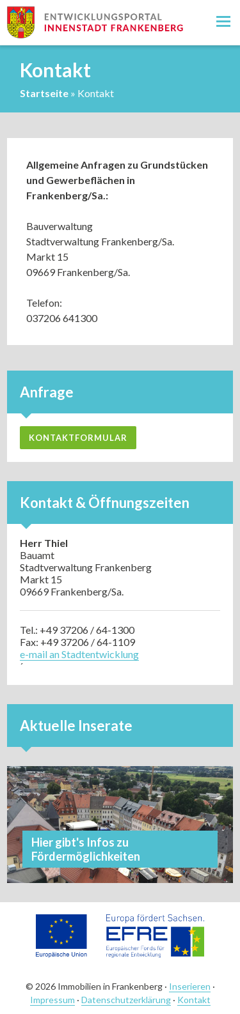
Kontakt (194, 999)
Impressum (52, 999)
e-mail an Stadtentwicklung (79, 654)
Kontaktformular (78, 438)
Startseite (44, 93)
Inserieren (190, 986)
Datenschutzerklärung (126, 999)
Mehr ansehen (120, 824)
